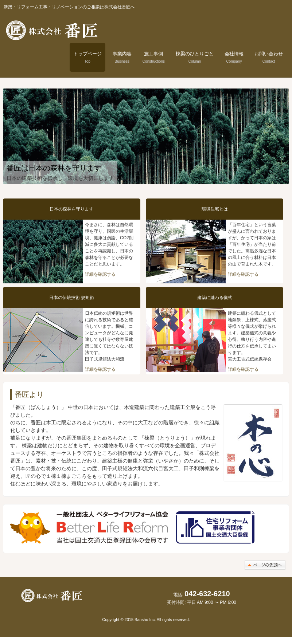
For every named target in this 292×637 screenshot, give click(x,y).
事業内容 (122, 57)
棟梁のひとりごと (195, 57)
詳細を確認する (100, 274)
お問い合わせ (268, 57)
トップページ (87, 57)
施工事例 (154, 57)
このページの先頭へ (265, 565)
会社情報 (234, 57)
